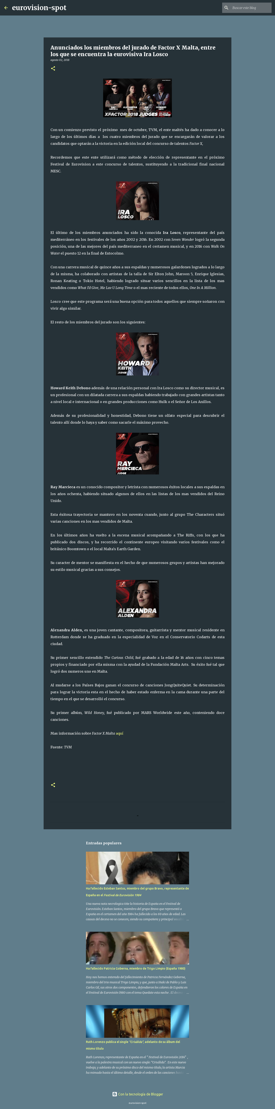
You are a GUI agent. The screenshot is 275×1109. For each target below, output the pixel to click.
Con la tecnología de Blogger (137, 1094)
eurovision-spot (39, 7)
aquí (119, 733)
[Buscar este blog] (249, 8)
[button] (53, 69)
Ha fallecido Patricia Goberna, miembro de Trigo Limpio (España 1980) (135, 968)
